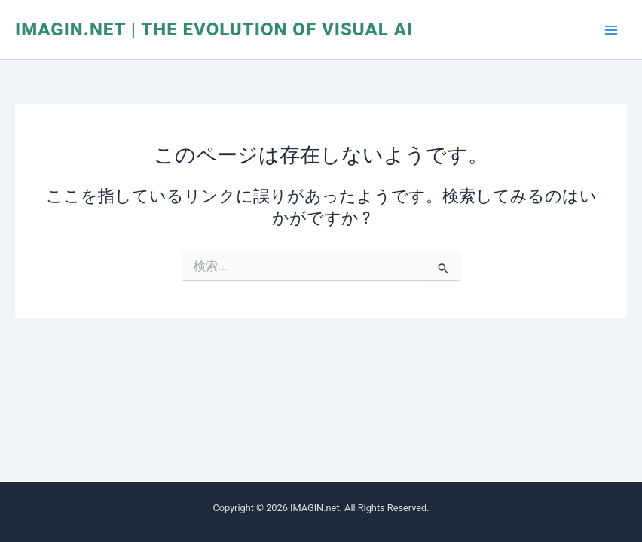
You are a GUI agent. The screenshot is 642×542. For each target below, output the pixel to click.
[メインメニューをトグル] (611, 30)
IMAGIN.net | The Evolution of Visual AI (214, 29)
